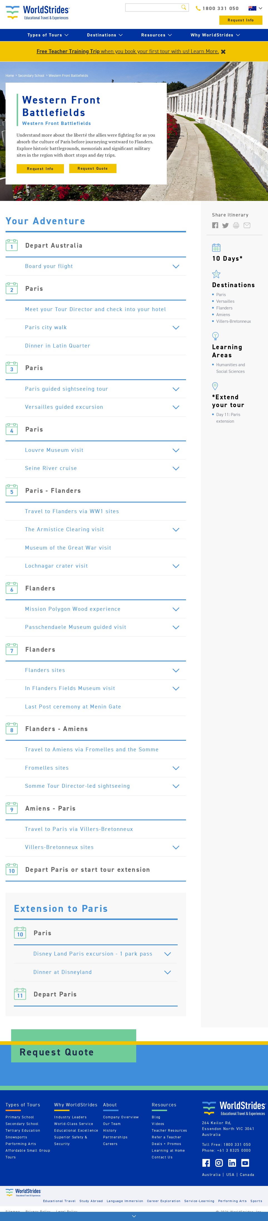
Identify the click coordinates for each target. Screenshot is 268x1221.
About (110, 1108)
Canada (247, 1178)
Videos (158, 1128)
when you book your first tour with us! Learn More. (128, 51)
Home (10, 75)
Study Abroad (91, 1205)
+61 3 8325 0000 (234, 1154)
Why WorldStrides (212, 35)
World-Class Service (73, 1128)
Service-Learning (199, 1205)
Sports (256, 1205)
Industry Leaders (70, 1121)
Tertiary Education (23, 1134)
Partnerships (115, 1141)
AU (254, 8)
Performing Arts (21, 1148)
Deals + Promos (166, 1148)
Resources (153, 35)
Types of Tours (45, 35)
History (110, 1134)
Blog (156, 1121)
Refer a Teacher (166, 1141)
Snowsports (17, 1141)
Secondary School (31, 75)
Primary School (20, 1121)
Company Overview (121, 1121)
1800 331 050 (217, 8)
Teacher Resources (169, 1134)
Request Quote (93, 168)
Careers (110, 1148)
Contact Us (162, 1161)
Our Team (112, 1128)
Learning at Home (168, 1154)
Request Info (241, 20)
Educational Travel (59, 1205)
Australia (211, 1178)
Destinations (101, 35)
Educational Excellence (76, 1134)
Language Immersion (125, 1205)
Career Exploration (164, 1205)
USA (230, 1178)
